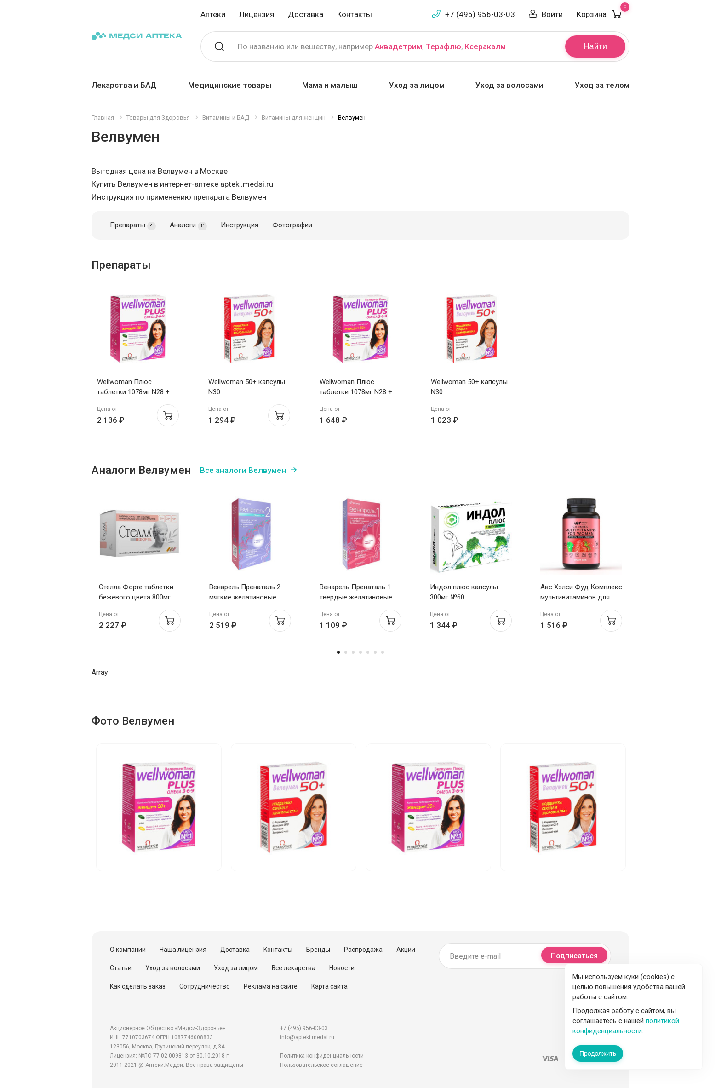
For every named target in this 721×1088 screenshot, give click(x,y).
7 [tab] (382, 652)
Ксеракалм (485, 46)
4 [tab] (360, 652)
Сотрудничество (204, 986)
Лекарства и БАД (124, 85)
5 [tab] (367, 652)
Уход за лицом (417, 85)
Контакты (354, 14)
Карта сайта (329, 986)
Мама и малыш (330, 85)
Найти (595, 46)
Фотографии (292, 225)
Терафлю (443, 46)
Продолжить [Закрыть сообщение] (597, 1053)
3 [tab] (353, 652)
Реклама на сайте (271, 986)
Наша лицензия (183, 949)
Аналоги (188, 225)
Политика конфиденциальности (322, 1056)
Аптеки (212, 14)
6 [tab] (375, 652)
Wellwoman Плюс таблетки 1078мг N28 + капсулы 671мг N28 (133, 392)
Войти (552, 14)
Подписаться (574, 955)
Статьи (121, 968)
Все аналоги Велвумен (243, 470)
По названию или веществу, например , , (372, 46)
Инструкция (239, 225)
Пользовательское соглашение (321, 1065)
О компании (128, 949)
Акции (405, 949)
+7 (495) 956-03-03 (480, 14)
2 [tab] (345, 652)
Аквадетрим (398, 46)
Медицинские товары (229, 85)
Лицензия (256, 14)
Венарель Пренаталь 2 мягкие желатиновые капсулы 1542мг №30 (244, 597)
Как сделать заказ (138, 986)
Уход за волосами (509, 85)
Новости (342, 968)
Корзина (603, 14)
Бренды (318, 949)
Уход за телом (602, 85)
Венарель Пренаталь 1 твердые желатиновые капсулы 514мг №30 (356, 597)
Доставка (305, 14)
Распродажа (363, 949)
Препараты (133, 225)
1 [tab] (338, 652)
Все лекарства (293, 968)
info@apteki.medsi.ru (307, 1037)
